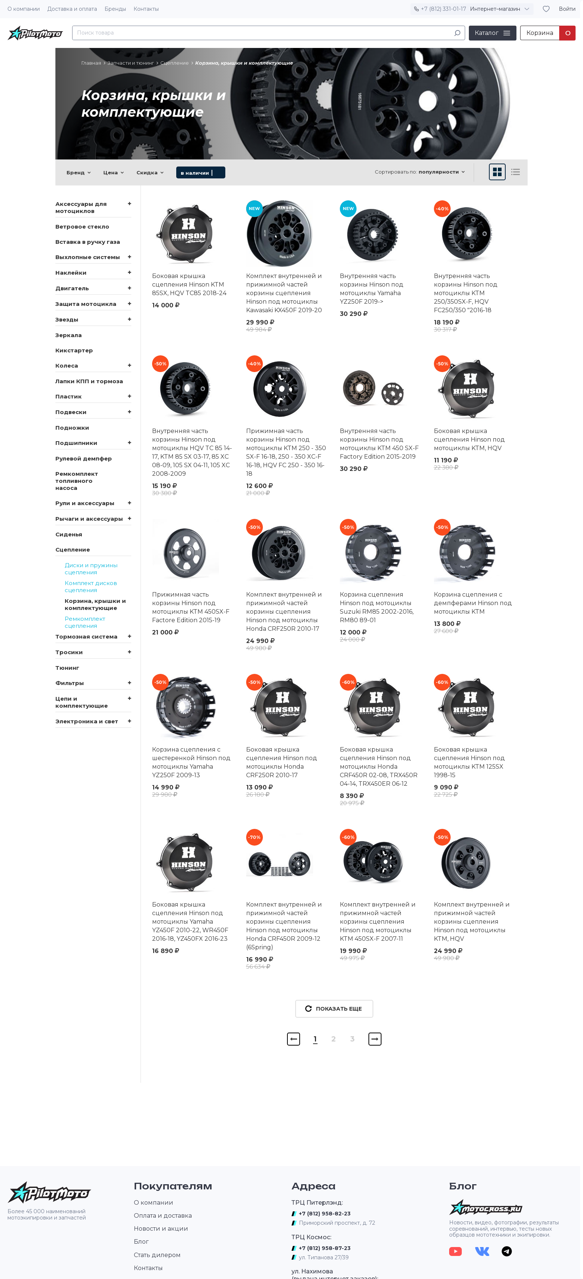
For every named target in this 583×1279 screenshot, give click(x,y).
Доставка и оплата (72, 9)
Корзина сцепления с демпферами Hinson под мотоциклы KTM (473, 603)
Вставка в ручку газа (87, 241)
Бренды (115, 9)
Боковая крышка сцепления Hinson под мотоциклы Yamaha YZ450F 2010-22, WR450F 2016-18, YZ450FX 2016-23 (190, 921)
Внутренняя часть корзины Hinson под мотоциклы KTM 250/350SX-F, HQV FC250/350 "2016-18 (465, 293)
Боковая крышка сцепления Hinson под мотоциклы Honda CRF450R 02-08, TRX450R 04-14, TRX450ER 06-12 (379, 766)
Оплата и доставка (163, 1215)
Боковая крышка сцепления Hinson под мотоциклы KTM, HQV (469, 439)
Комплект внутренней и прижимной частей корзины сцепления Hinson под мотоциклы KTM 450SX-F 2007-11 (378, 921)
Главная (91, 63)
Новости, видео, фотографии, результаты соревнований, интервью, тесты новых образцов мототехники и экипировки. (504, 1228)
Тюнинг (67, 667)
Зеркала (68, 335)
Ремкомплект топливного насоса (76, 480)
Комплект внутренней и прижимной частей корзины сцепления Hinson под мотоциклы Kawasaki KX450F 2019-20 (284, 293)
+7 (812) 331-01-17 (443, 9)
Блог (141, 1241)
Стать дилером (157, 1255)
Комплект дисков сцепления (91, 586)
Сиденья (68, 534)
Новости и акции (161, 1228)
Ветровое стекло (82, 226)
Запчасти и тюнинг (130, 63)
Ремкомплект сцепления (85, 622)
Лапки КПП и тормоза (89, 381)
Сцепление (174, 63)
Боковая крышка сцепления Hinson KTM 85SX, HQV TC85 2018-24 (189, 284)
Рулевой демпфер (83, 458)
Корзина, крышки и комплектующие (95, 604)
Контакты (146, 9)
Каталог (487, 32)
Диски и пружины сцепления (91, 569)
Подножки (72, 427)
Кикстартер (74, 350)
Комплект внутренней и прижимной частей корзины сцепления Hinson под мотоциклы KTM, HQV (472, 921)
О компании (23, 9)
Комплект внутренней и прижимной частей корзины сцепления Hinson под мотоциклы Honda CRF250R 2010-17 (284, 611)
